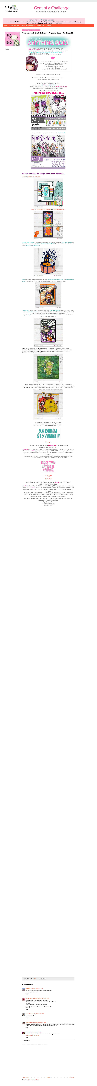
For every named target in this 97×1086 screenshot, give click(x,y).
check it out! (61, 133)
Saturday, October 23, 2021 (37, 988)
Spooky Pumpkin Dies (58, 209)
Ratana (27, 1032)
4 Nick (48, 477)
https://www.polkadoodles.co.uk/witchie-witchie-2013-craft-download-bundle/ (41, 315)
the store (57, 482)
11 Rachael (48, 479)
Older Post (71, 1077)
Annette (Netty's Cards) (28, 242)
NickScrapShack (30, 1022)
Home (5, 25)
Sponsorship (48, 25)
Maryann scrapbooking (31, 998)
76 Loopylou (48, 442)
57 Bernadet (48, 475)
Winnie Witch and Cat (66, 242)
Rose (23, 279)
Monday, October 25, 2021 (38, 1013)
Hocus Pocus (39, 351)
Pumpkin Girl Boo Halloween (44, 209)
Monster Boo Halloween (34, 176)
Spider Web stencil (32, 311)
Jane (32, 209)
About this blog (40, 25)
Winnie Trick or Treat (55, 310)
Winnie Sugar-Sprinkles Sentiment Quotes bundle (51, 389)
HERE (33, 451)
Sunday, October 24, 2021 (43, 998)
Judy (23, 176)
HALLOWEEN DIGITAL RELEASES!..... (48, 93)
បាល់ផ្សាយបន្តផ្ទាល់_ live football (32, 1035)
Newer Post (25, 1077)
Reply (27, 994)
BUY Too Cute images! (14, 25)
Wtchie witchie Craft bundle (31, 386)
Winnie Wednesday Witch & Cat (55, 279)
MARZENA (25, 310)
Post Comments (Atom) (33, 1079)
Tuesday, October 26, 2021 (36, 1032)
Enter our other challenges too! (28, 25)
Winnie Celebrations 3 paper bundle (46, 243)
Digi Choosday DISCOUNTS (49, 85)
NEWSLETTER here (61, 86)
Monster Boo (39, 348)
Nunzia (26, 384)
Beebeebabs (29, 1013)
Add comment (26, 1040)
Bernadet (28, 988)
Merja (23, 348)
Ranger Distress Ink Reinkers (32, 245)
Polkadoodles (52, 445)
